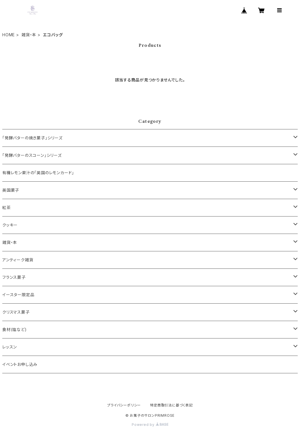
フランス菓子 (14, 277)
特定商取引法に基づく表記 (171, 405)
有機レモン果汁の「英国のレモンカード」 (38, 172)
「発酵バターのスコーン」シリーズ (32, 155)
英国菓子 (10, 190)
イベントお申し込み (19, 364)
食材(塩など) (14, 329)
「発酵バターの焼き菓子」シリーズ (32, 137)
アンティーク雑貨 (17, 259)
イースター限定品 (18, 294)
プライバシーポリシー (124, 405)
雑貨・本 (28, 34)
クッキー (10, 224)
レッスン (9, 346)
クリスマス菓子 (16, 312)
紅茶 (6, 207)
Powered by (150, 424)
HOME (8, 34)
